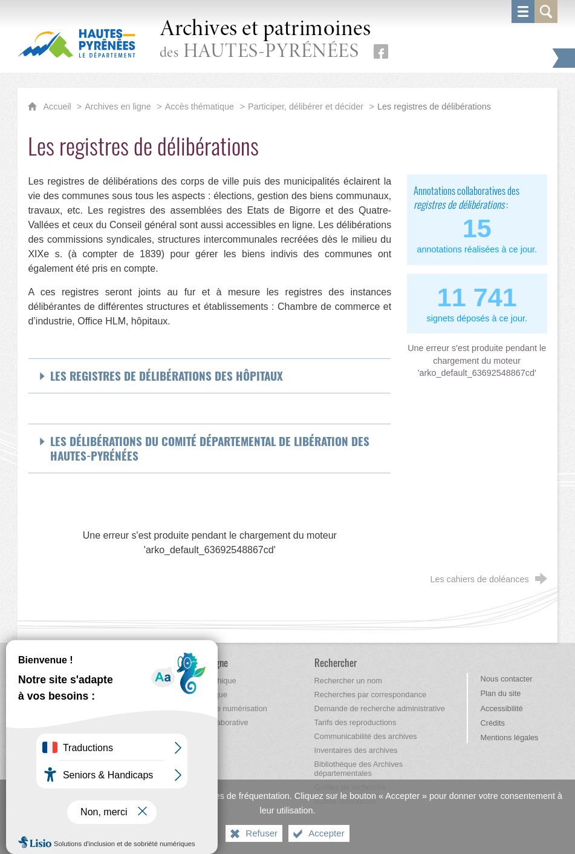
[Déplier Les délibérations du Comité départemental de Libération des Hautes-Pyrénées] (209, 448)
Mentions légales (509, 737)
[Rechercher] (335, 662)
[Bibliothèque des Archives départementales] (358, 769)
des (265, 40)
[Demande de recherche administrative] (379, 708)
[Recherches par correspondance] (370, 694)
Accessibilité (501, 708)
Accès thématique (199, 106)
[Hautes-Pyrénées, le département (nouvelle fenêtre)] (76, 43)
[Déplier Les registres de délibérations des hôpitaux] (209, 375)
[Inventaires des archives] (356, 750)
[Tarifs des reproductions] (355, 722)
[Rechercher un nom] (348, 680)
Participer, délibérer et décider (305, 106)
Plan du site (500, 693)
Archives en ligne (118, 106)
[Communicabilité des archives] (365, 736)
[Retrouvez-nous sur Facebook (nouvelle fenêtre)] (381, 51)
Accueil (58, 106)
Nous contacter (506, 678)
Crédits (492, 723)
